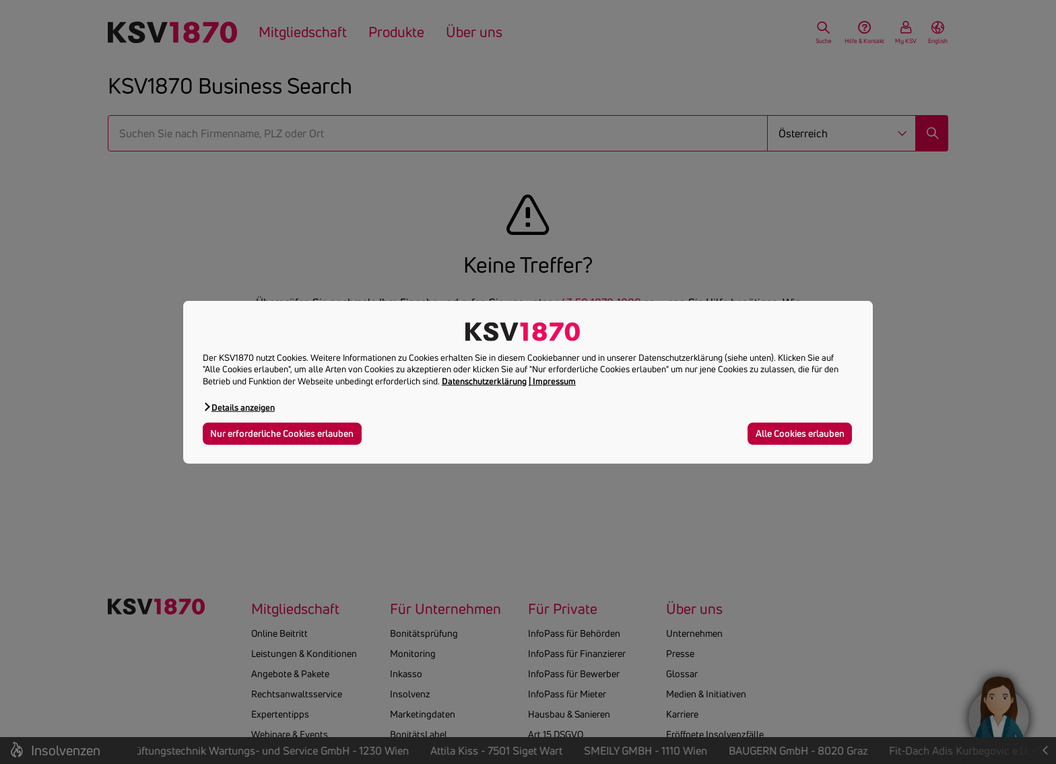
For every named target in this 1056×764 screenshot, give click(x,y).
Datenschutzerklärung (484, 381)
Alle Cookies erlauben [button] (800, 433)
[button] (239, 407)
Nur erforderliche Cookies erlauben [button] (282, 433)
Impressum (554, 381)
